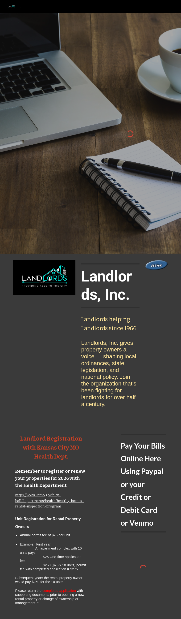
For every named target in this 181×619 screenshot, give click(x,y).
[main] (110, 286)
